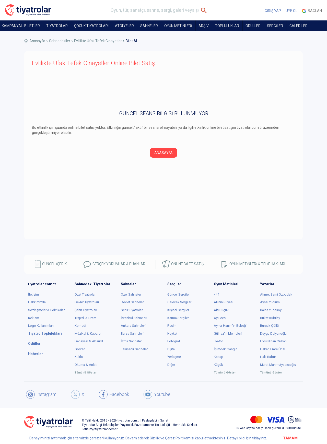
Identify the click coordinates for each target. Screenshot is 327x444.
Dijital (171, 349)
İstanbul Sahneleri (134, 318)
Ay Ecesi (220, 318)
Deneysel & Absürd (89, 341)
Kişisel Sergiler (178, 310)
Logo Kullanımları (41, 326)
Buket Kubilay (270, 318)
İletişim (33, 294)
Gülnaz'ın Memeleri (228, 333)
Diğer (171, 365)
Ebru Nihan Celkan (273, 341)
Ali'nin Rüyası (223, 302)
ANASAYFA (163, 153)
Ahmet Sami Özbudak (276, 294)
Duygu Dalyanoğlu (273, 333)
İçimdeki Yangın (225, 349)
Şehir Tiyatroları (86, 310)
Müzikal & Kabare (87, 333)
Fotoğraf (173, 341)
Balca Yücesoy (271, 310)
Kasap (218, 357)
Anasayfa (37, 41)
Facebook (114, 394)
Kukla (79, 357)
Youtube (157, 394)
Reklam (33, 318)
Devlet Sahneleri (132, 302)
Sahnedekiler (59, 41)
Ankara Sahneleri (133, 326)
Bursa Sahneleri (132, 333)
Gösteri (80, 349)
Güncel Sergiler (178, 294)
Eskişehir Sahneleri (134, 349)
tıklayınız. (259, 438)
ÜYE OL (291, 11)
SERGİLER (275, 26)
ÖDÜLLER (253, 26)
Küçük (218, 365)
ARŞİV (203, 26)
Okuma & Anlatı (86, 365)
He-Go (218, 341)
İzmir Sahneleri (132, 341)
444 (216, 294)
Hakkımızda (37, 302)
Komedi (80, 326)
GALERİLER (298, 26)
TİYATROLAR (57, 26)
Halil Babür (268, 357)
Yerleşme (174, 357)
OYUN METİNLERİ (178, 26)
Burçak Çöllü (269, 326)
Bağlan (312, 11)
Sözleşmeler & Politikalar (46, 310)
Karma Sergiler (178, 318)
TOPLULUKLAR (227, 26)
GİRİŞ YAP (273, 11)
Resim (172, 326)
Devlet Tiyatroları (87, 302)
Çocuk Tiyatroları (91, 26)
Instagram (41, 394)
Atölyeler (124, 26)
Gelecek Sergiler (179, 302)
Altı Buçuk (221, 310)
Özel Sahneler (131, 294)
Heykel (172, 333)
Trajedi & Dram (85, 318)
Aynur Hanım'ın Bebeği (230, 326)
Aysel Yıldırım (270, 302)
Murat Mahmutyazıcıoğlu (278, 365)
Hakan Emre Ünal (272, 349)
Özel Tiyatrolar (85, 294)
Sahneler (149, 26)
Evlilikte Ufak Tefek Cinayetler (98, 41)
